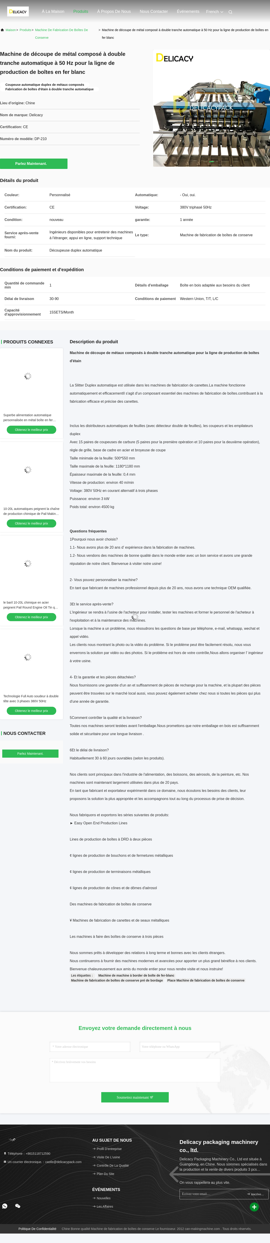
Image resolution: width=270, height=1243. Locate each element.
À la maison (53, 11)
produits (25, 30)
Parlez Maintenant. (33, 163)
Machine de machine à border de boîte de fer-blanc (136, 975)
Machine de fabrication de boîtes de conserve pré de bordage (117, 980)
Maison (11, 30)
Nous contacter (154, 11)
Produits (80, 11)
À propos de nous (114, 11)
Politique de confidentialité (37, 1229)
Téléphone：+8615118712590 (26, 1153)
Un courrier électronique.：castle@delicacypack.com (42, 1162)
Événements (188, 11)
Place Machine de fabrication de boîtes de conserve (206, 980)
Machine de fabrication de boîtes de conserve (61, 33)
